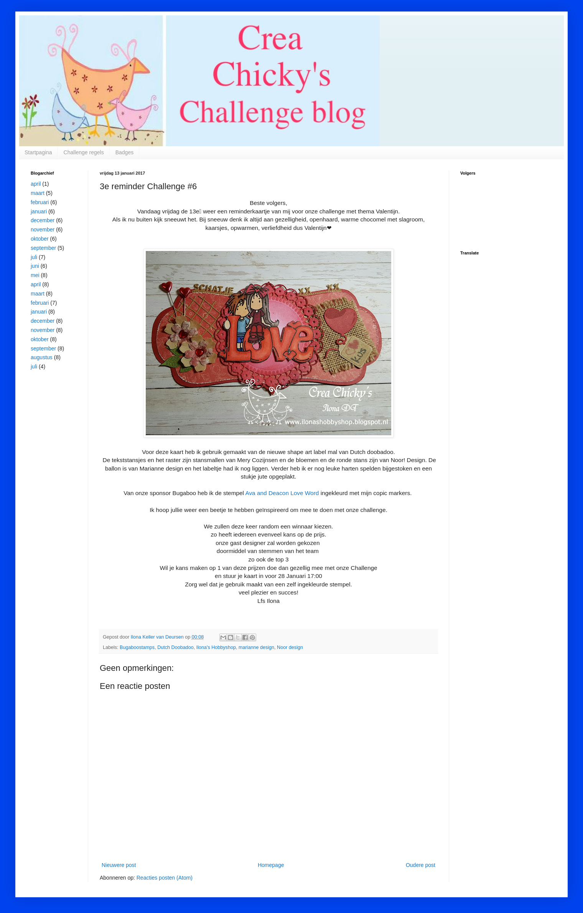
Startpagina (38, 152)
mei (35, 275)
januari (39, 211)
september (43, 248)
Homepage (271, 865)
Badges (124, 152)
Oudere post (420, 865)
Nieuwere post (119, 865)
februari (40, 202)
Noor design (290, 647)
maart (37, 193)
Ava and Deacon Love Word (282, 493)
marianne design (256, 647)
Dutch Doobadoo (175, 647)
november (42, 229)
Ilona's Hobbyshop (216, 647)
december (42, 220)
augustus (42, 357)
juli (34, 257)
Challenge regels (84, 152)
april (36, 184)
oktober (40, 239)
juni (35, 266)
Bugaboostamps (137, 647)
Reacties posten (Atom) (165, 878)
